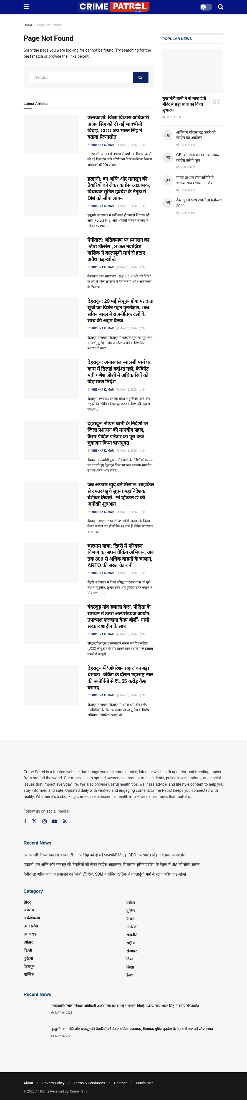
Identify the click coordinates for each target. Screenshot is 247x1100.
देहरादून (29, 966)
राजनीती (132, 935)
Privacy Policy (53, 1083)
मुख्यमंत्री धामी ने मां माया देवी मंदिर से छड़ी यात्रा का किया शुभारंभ (184, 104)
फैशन (130, 919)
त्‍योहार (28, 942)
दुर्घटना (28, 958)
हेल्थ (129, 975)
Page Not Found (49, 25)
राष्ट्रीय (130, 943)
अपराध (29, 910)
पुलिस (130, 911)
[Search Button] (140, 77)
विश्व (129, 959)
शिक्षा (130, 967)
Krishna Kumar (102, 144)
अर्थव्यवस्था (32, 918)
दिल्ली (28, 950)
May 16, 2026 (127, 144)
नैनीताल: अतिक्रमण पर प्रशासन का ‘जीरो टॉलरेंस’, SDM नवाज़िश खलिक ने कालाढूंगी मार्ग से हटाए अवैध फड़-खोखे (105, 874)
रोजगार (131, 951)
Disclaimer (144, 1083)
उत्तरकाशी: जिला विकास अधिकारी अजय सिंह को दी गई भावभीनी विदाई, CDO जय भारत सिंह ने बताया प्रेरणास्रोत (104, 855)
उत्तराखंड (30, 934)
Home (28, 25)
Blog (28, 902)
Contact (120, 1083)
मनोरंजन (132, 927)
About (28, 1083)
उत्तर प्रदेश (31, 926)
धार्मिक (29, 974)
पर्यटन (130, 903)
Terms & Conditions (89, 1083)
